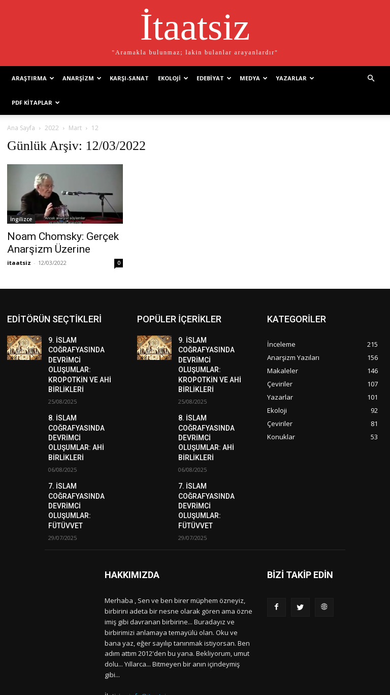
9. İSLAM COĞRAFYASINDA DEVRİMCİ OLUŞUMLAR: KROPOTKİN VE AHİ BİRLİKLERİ (81, 356)
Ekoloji (173, 78)
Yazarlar (295, 78)
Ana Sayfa (21, 128)
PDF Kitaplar (36, 102)
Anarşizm (82, 78)
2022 (52, 128)
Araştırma (33, 78)
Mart (75, 128)
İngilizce (21, 219)
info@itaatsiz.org (155, 649)
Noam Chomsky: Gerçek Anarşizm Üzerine (63, 242)
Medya (254, 78)
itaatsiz (19, 262)
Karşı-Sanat (129, 78)
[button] (371, 77)
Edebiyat (214, 78)
